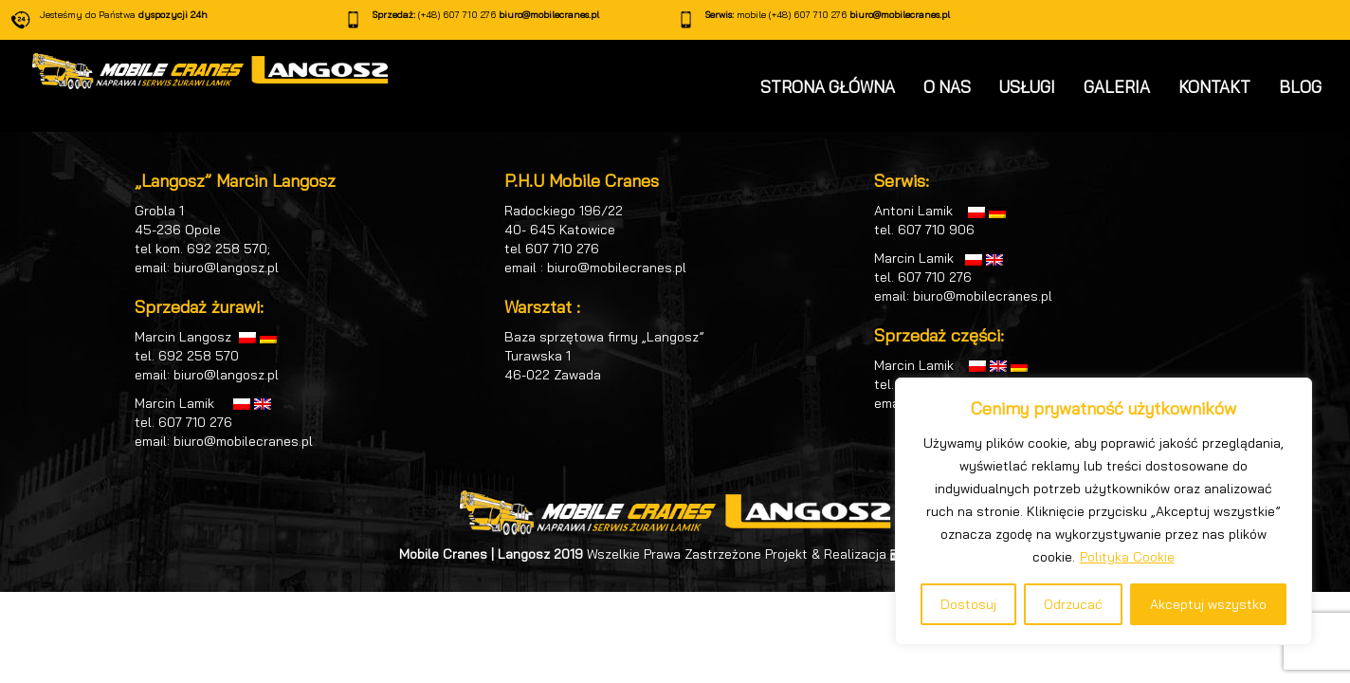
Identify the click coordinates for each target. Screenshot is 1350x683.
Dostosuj (968, 604)
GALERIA (1117, 87)
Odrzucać (1073, 604)
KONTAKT (1214, 87)
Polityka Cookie (1127, 556)
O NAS (947, 87)
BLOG (1300, 87)
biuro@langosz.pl (226, 267)
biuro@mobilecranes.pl (549, 15)
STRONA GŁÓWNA (827, 87)
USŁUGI (1027, 87)
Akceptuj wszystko (1208, 604)
